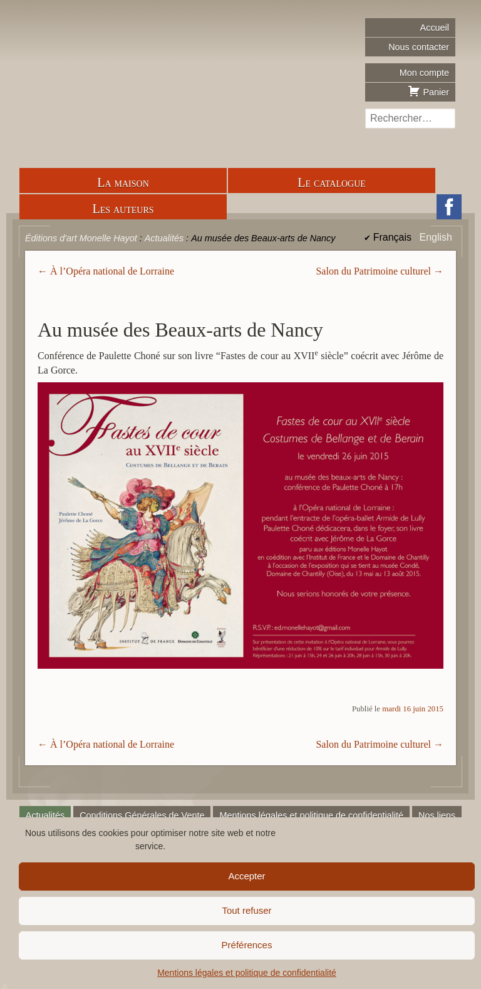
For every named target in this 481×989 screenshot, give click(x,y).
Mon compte (424, 73)
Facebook (449, 206)
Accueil (434, 28)
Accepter (246, 876)
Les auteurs (122, 209)
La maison (123, 182)
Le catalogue (331, 182)
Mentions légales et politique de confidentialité (246, 973)
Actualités (45, 815)
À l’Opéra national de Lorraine (112, 271)
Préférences (247, 944)
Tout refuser (246, 910)
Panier (428, 91)
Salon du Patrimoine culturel (373, 271)
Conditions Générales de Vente (142, 815)
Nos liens (436, 815)
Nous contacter (418, 47)
